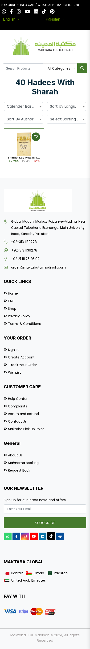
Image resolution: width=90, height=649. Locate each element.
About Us (15, 455)
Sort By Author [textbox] (20, 119)
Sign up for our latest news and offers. (35, 500)
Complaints (17, 406)
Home (13, 293)
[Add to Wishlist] (36, 136)
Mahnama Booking (23, 462)
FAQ (11, 301)
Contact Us (17, 421)
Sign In (13, 349)
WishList (14, 372)
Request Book (19, 470)
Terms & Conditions (24, 323)
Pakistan (53, 19)
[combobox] (23, 106)
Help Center (18, 398)
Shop (12, 308)
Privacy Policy (19, 316)
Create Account (21, 357)
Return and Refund (23, 413)
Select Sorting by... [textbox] (66, 119)
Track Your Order (22, 364)
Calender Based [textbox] (21, 106)
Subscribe (45, 523)
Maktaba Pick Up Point (26, 429)
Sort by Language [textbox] (66, 106)
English (9, 19)
